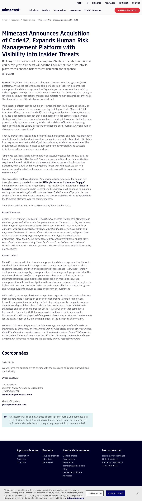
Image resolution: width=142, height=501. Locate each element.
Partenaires (47, 462)
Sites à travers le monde (113, 455)
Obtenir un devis (127, 10)
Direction (21, 462)
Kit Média (67, 475)
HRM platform (51, 182)
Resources (15, 20)
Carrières (96, 3)
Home (4, 20)
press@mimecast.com (14, 404)
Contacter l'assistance (112, 462)
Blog (65, 469)
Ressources (68, 462)
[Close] (138, 493)
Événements (69, 459)
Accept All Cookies (115, 493)
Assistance (110, 3)
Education (47, 459)
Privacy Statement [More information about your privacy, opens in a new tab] (75, 498)
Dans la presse (70, 455)
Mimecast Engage (74, 182)
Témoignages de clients (74, 465)
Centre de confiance (72, 472)
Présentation (23, 455)
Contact (136, 3)
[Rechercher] (87, 3)
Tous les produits (50, 455)
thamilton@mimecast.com (17, 394)
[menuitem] (33, 12)
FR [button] (80, 3)
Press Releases (29, 20)
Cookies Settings (95, 493)
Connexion (123, 3)
